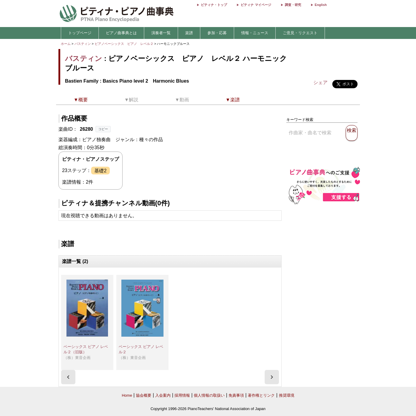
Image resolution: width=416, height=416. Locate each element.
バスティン (82, 43)
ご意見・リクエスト (300, 33)
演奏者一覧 (161, 33)
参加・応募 (217, 33)
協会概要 (143, 395)
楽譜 (189, 33)
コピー (103, 129)
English (321, 5)
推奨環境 (286, 395)
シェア (320, 82)
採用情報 (182, 395)
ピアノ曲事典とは (121, 33)
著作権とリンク (261, 395)
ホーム (66, 43)
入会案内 (163, 395)
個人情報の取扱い (209, 395)
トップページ (79, 33)
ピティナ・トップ (214, 5)
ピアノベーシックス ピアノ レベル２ (124, 43)
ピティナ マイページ (256, 5)
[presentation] (68, 377)
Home (127, 395)
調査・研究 (293, 5)
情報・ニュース (254, 33)
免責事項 (236, 395)
